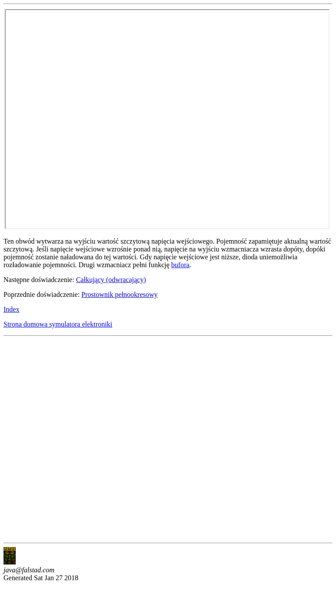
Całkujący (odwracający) (111, 279)
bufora (180, 264)
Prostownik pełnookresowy (120, 294)
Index (11, 309)
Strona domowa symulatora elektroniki (57, 324)
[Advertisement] (99, 439)
